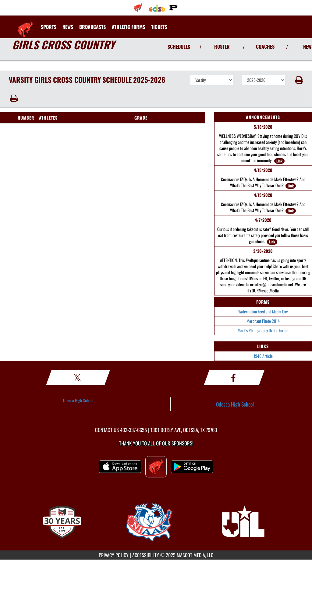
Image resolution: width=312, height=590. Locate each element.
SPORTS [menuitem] (48, 26)
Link (279, 160)
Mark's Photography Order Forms (263, 330)
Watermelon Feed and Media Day (263, 311)
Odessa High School (78, 400)
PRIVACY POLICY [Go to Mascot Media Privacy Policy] (114, 555)
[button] (298, 80)
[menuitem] (138, 7)
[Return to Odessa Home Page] (25, 23)
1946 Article (263, 356)
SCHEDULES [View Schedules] (179, 47)
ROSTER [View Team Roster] (222, 47)
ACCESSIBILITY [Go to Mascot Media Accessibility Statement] (145, 555)
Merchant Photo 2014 (263, 321)
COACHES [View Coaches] (265, 47)
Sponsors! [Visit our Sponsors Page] (182, 443)
